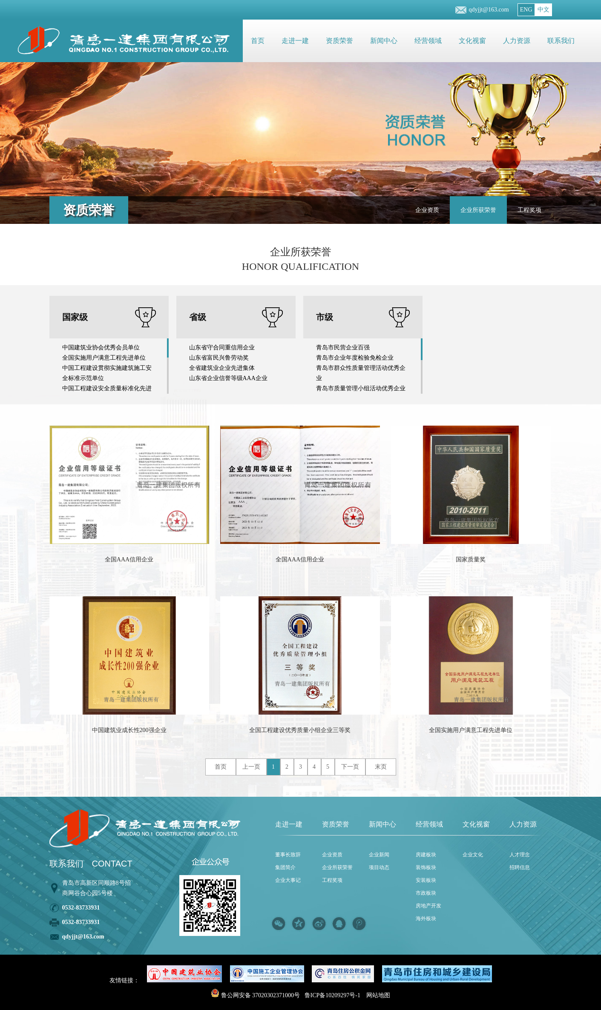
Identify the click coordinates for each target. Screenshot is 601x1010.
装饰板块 (426, 867)
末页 (381, 767)
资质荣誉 (339, 40)
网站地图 (378, 995)
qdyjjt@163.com (489, 9)
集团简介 (285, 867)
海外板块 (426, 918)
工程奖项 (529, 210)
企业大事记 (288, 880)
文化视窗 (472, 40)
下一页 (350, 767)
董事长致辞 (288, 855)
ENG (526, 9)
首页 (258, 40)
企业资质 (427, 210)
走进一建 (295, 40)
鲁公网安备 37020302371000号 (255, 995)
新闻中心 (383, 40)
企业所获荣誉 (478, 210)
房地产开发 (428, 906)
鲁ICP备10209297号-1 (332, 995)
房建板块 (426, 855)
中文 (543, 9)
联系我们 (561, 40)
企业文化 (473, 855)
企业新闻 (379, 855)
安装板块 (426, 880)
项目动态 (379, 867)
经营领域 (428, 40)
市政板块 (426, 893)
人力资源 (516, 40)
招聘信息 (519, 867)
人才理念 (519, 855)
